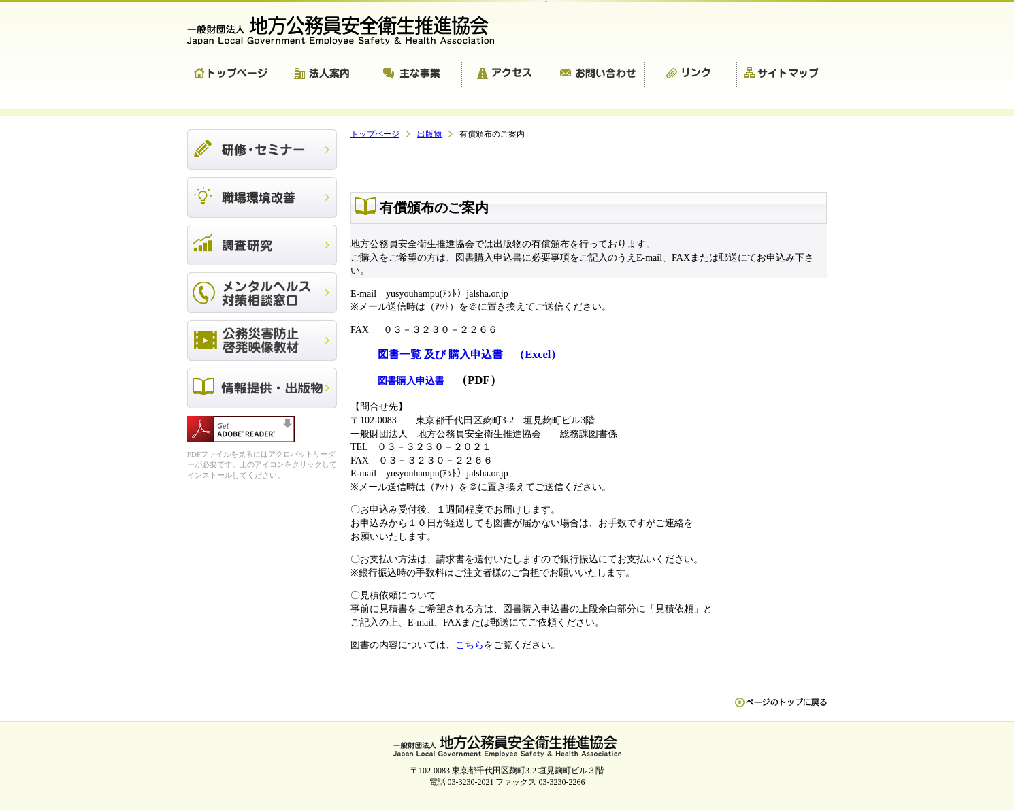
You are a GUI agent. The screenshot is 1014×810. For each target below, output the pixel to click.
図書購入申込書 (440, 381)
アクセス (507, 74)
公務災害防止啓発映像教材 (262, 340)
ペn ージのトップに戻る (781, 709)
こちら (469, 645)
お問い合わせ (599, 74)
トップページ (232, 74)
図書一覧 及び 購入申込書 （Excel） (469, 354)
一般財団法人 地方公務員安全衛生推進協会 (347, 30)
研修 (262, 149)
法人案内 (324, 74)
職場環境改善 (262, 197)
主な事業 (416, 74)
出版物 (262, 388)
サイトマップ (782, 74)
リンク (691, 74)
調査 (262, 245)
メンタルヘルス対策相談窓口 (262, 292)
